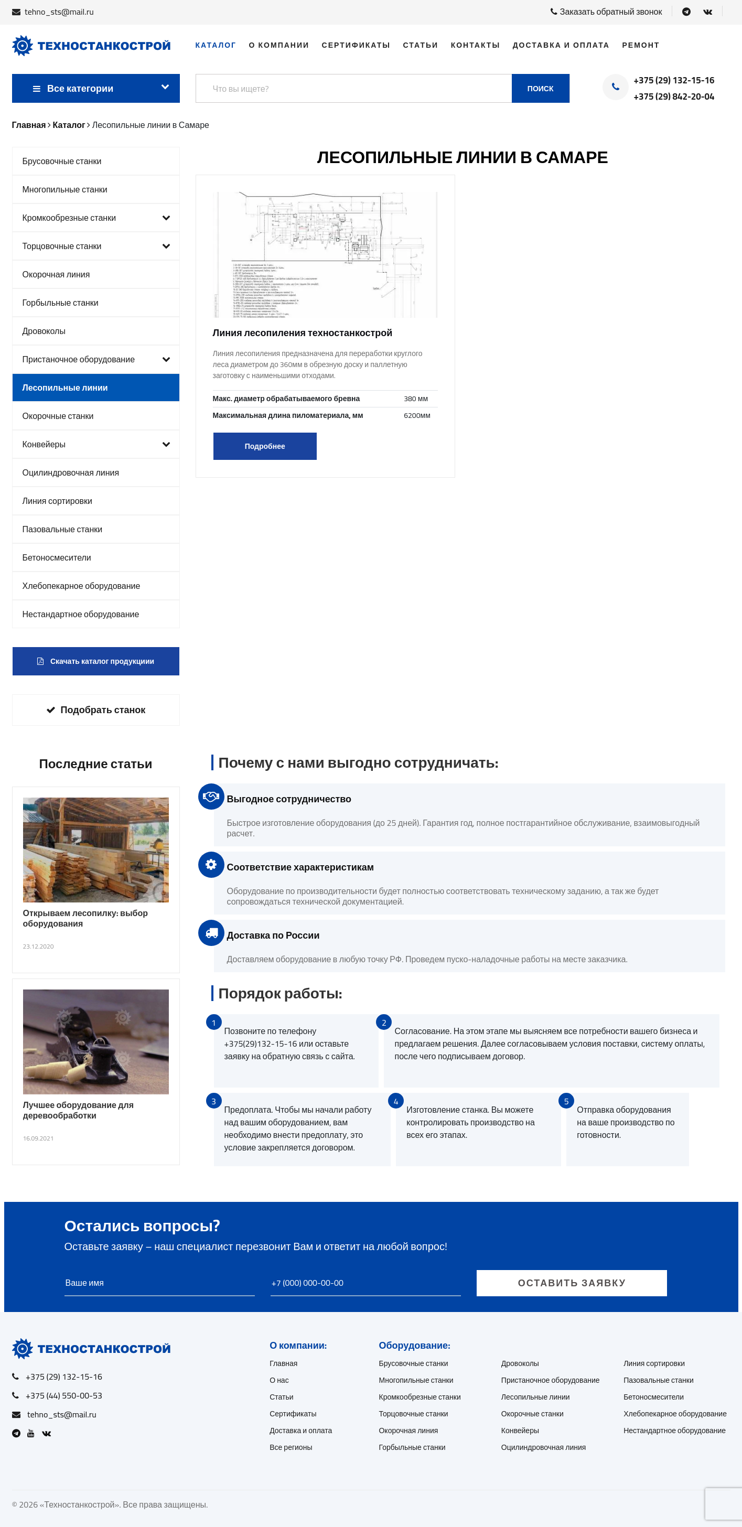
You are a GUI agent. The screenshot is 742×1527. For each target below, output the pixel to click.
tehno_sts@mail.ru (59, 11)
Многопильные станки (65, 189)
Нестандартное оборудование (81, 614)
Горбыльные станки (61, 302)
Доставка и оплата (561, 45)
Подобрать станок (96, 709)
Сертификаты (356, 45)
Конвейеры (96, 444)
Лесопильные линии (65, 387)
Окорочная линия (56, 274)
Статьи (421, 45)
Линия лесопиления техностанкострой (303, 332)
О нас (279, 1380)
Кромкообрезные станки (96, 217)
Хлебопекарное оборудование (82, 586)
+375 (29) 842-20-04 (674, 97)
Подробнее (265, 446)
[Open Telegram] (686, 11)
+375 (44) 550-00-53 (64, 1395)
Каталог (216, 45)
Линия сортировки (58, 501)
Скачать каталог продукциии (95, 661)
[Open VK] (707, 11)
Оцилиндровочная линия (71, 472)
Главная (283, 1363)
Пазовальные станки (63, 529)
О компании (279, 45)
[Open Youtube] (33, 1433)
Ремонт (641, 45)
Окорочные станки (58, 416)
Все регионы (291, 1447)
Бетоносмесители (57, 557)
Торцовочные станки (96, 246)
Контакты (475, 45)
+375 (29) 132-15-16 (674, 81)
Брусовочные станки (62, 161)
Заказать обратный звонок (606, 11)
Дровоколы (44, 331)
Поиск (541, 88)
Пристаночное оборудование (96, 359)
